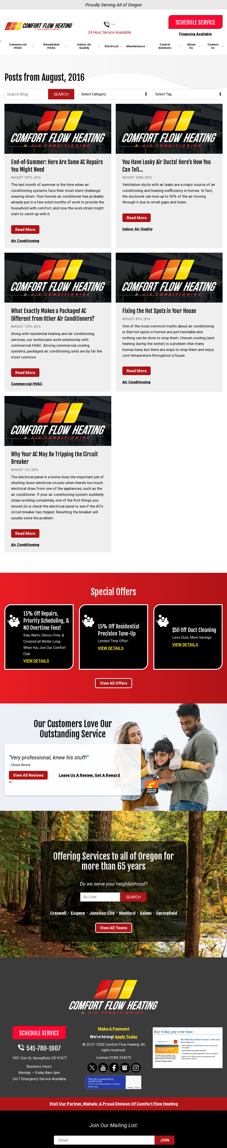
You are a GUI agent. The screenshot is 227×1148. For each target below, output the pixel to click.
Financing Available (195, 34)
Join (164, 1135)
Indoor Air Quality (138, 228)
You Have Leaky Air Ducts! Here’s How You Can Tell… (167, 165)
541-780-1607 (117, 24)
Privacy (130, 1083)
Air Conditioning (25, 240)
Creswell (58, 909)
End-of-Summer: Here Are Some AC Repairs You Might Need (53, 165)
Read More (25, 228)
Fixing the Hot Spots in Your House (163, 310)
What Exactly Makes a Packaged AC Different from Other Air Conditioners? (57, 313)
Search (61, 93)
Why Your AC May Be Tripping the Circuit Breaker (50, 456)
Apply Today (126, 1032)
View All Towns (113, 924)
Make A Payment (113, 1024)
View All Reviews (28, 771)
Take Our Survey (153, 783)
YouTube (103, 1063)
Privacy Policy (104, 1080)
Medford (127, 909)
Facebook (114, 1063)
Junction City (102, 909)
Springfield (166, 909)
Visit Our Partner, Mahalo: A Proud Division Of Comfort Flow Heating (113, 1099)
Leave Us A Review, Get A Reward (89, 771)
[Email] (113, 1135)
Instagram (135, 1063)
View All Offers (113, 679)
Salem (146, 909)
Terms (137, 1083)
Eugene (78, 909)
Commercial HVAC (27, 382)
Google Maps (124, 1063)
